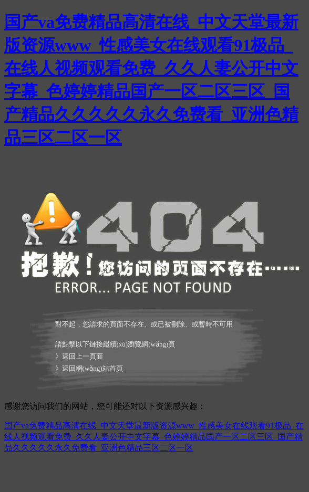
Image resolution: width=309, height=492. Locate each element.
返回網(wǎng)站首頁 (92, 368)
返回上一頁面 (82, 356)
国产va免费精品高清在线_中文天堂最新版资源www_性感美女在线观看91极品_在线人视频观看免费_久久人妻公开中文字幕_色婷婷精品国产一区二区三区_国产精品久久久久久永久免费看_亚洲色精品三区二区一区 (154, 436)
